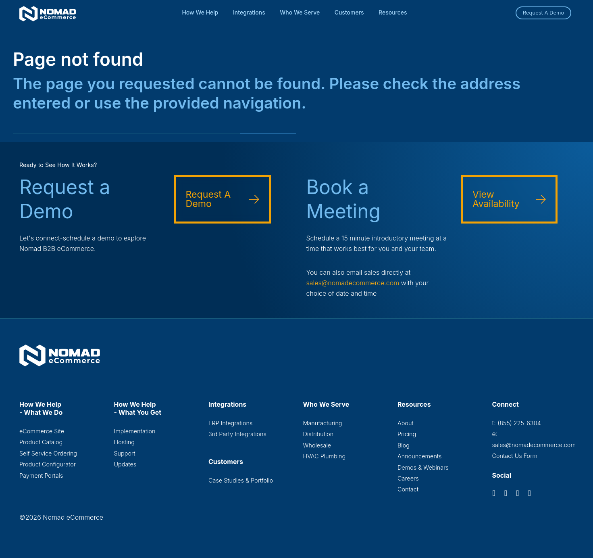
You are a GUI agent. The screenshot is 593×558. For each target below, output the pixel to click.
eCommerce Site (41, 431)
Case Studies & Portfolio (240, 480)
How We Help (200, 12)
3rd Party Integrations (237, 434)
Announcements (419, 456)
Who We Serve (300, 12)
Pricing (406, 434)
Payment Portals (41, 475)
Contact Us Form (515, 455)
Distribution (318, 434)
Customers (349, 12)
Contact (407, 489)
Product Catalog (40, 442)
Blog (403, 445)
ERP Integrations (230, 423)
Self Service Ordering (48, 453)
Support (124, 453)
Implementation (135, 431)
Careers (408, 478)
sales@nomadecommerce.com (352, 283)
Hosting (124, 442)
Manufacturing (322, 423)
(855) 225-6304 (519, 423)
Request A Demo (543, 12)
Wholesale (317, 445)
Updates (125, 464)
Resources (393, 12)
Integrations (249, 12)
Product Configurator (47, 464)
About (405, 423)
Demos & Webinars (423, 467)
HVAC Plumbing (324, 456)
